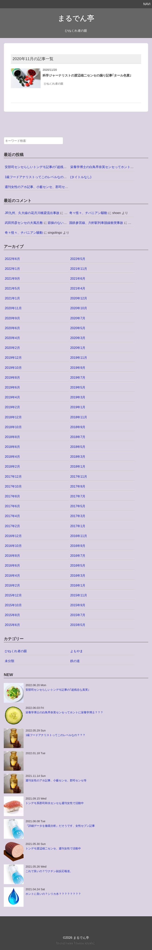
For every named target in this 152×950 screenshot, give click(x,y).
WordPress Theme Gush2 (76, 942)
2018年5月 (78, 446)
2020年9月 (12, 318)
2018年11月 (78, 417)
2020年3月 (78, 338)
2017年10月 (13, 486)
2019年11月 (78, 357)
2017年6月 (12, 506)
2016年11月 (78, 536)
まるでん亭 (76, 18)
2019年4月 (12, 397)
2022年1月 (12, 268)
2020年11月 (13, 308)
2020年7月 (78, 318)
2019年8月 (12, 377)
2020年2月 (12, 347)
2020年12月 (78, 298)
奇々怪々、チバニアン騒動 (88, 213)
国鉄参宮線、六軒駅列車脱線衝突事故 (96, 222)
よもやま (76, 651)
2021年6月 (78, 278)
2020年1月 (78, 347)
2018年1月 (78, 466)
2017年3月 (78, 516)
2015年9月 (78, 605)
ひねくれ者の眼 (53, 83)
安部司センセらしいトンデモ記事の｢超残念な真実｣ (41, 167)
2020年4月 (12, 338)
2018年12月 (13, 417)
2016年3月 (78, 575)
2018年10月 (13, 427)
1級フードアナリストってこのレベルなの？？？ (39, 177)
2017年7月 (78, 496)
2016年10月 (13, 545)
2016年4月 (12, 575)
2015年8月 (12, 615)
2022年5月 (78, 259)
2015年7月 (78, 615)
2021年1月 (12, 298)
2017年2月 (12, 526)
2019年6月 (12, 387)
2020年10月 (78, 308)
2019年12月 (13, 357)
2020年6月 (12, 328)
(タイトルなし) (80, 177)
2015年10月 (13, 605)
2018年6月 (12, 446)
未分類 (9, 661)
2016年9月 (78, 545)
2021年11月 (78, 268)
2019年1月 (78, 407)
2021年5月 (12, 288)
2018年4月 (12, 456)
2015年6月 (12, 625)
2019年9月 (78, 367)
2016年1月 (78, 585)
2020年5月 (78, 328)
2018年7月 (78, 437)
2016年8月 (12, 555)
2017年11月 (78, 476)
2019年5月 (78, 387)
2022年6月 (12, 259)
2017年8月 (12, 496)
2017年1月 (78, 526)
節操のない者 (57, 222)
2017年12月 (13, 476)
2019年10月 (13, 367)
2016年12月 (13, 536)
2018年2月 (12, 466)
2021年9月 (12, 278)
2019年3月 (78, 397)
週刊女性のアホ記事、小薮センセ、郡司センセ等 (39, 187)
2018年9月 (78, 427)
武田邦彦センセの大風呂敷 (24, 222)
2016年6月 (12, 565)
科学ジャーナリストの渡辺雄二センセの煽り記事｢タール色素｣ (87, 75)
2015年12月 (13, 595)
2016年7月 (78, 555)
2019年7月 (78, 377)
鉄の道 (75, 661)
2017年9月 (78, 486)
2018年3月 (78, 456)
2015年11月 (78, 595)
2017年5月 (78, 506)
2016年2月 (12, 585)
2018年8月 (12, 437)
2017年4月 (12, 516)
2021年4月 (78, 288)
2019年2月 (12, 407)
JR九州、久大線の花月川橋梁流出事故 (32, 213)
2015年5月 (78, 625)
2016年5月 (78, 565)
